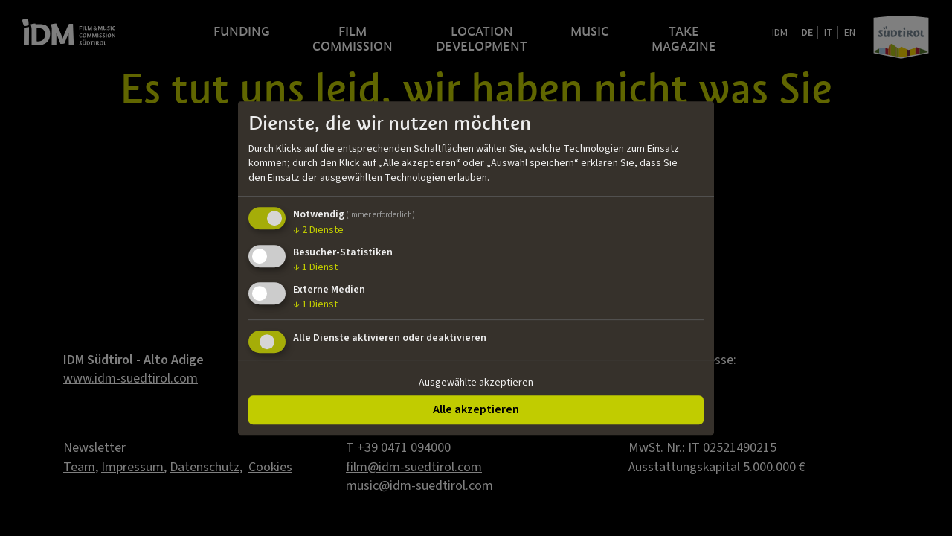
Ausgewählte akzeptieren (476, 382)
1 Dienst (315, 267)
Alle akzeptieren (476, 409)
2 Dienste (318, 230)
